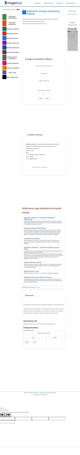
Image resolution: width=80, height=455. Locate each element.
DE (72, 14)
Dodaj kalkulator (70, 3)
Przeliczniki (59, 3)
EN (68, 14)
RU (76, 14)
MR (76, 31)
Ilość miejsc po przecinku (44, 90)
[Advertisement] (43, 42)
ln (76, 36)
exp (76, 42)
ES (70, 14)
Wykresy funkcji (48, 3)
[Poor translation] (8, 415)
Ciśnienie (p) (44, 73)
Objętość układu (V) (44, 80)
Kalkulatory (37, 3)
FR (74, 14)
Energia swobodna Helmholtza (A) (44, 66)
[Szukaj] (18, 9)
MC (76, 33)
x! (76, 40)
